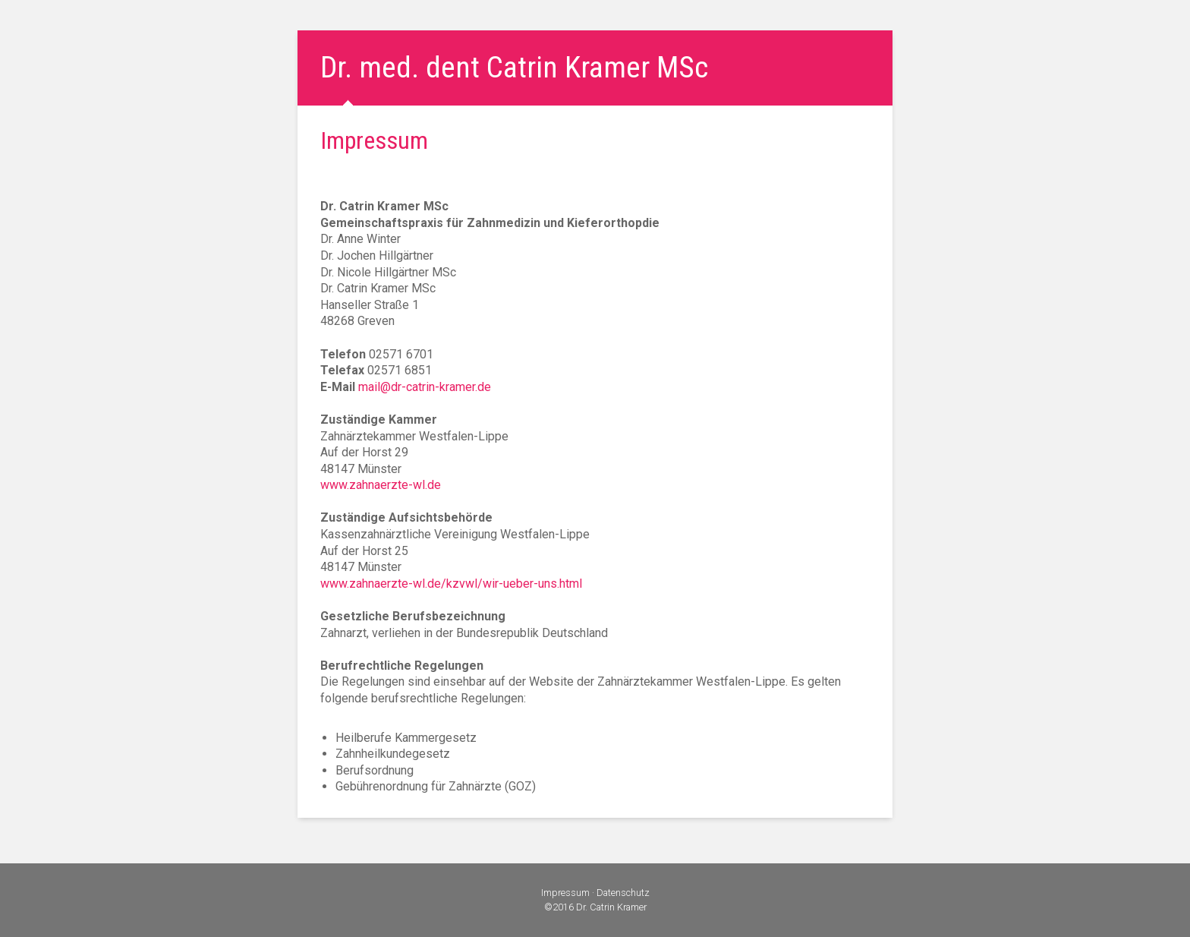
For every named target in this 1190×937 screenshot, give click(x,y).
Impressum (565, 892)
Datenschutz (623, 892)
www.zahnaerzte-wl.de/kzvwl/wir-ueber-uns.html (451, 583)
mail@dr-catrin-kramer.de (424, 387)
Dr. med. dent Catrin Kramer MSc (514, 67)
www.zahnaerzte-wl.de (380, 485)
